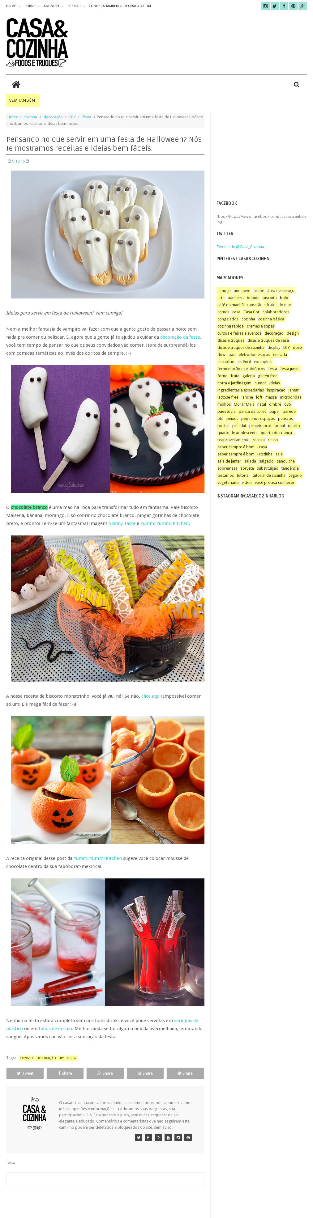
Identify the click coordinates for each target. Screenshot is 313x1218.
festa (86, 117)
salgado (266, 461)
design (293, 333)
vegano (295, 475)
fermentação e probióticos (241, 368)
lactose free (227, 397)
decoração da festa (180, 337)
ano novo (242, 290)
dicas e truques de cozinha (240, 347)
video (247, 482)
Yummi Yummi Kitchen (164, 523)
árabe (259, 290)
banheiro (236, 297)
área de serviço (280, 290)
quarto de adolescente (237, 432)
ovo (287, 404)
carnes (223, 312)
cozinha (30, 117)
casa (236, 312)
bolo (284, 297)
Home (12, 117)
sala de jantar (229, 461)
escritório (225, 361)
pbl (220, 418)
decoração (53, 117)
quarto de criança (276, 432)
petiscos (285, 418)
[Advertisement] (261, 156)
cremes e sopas (261, 326)
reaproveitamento (233, 440)
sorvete (247, 468)
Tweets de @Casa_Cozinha (240, 246)
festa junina (290, 368)
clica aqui (151, 696)
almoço (224, 290)
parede (289, 411)
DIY (72, 117)
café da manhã (230, 304)
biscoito (270, 297)
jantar (294, 390)
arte (221, 297)
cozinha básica (271, 319)
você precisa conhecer (274, 482)
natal (261, 404)
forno (222, 376)
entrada (280, 354)
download (226, 354)
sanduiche (286, 461)
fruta (235, 376)
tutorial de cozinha (269, 475)
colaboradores (276, 312)
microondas (290, 397)
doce (297, 347)
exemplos (263, 361)
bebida (253, 297)
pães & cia (226, 411)
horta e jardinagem (234, 383)
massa (271, 397)
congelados (227, 319)
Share (65, 1073)
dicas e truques (230, 340)
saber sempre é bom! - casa (242, 447)
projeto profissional (267, 425)
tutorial (243, 475)
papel (274, 411)
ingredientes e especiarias (240, 390)
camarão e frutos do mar (269, 304)
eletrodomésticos (254, 354)
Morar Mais (244, 404)
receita (259, 440)
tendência (290, 468)
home (11, 6)
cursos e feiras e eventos (239, 333)
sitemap (73, 6)
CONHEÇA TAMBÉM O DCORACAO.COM (120, 6)
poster (223, 425)
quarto (294, 425)
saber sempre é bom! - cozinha (244, 454)
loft (259, 397)
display (274, 347)
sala (279, 454)
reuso (273, 440)
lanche (247, 397)
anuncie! (51, 6)
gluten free (267, 376)
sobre (29, 6)
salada (250, 461)
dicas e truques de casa (268, 340)
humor (260, 383)
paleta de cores (252, 411)
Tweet (25, 1073)
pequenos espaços (258, 418)
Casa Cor (251, 312)
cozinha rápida (230, 326)
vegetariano (228, 482)
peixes (232, 418)
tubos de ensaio (55, 1028)
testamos (225, 475)
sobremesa (227, 468)
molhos (224, 404)
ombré (275, 404)
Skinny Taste (122, 523)
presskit (239, 425)
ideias (274, 383)
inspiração (276, 390)
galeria (248, 376)
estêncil (244, 361)
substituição (267, 468)
